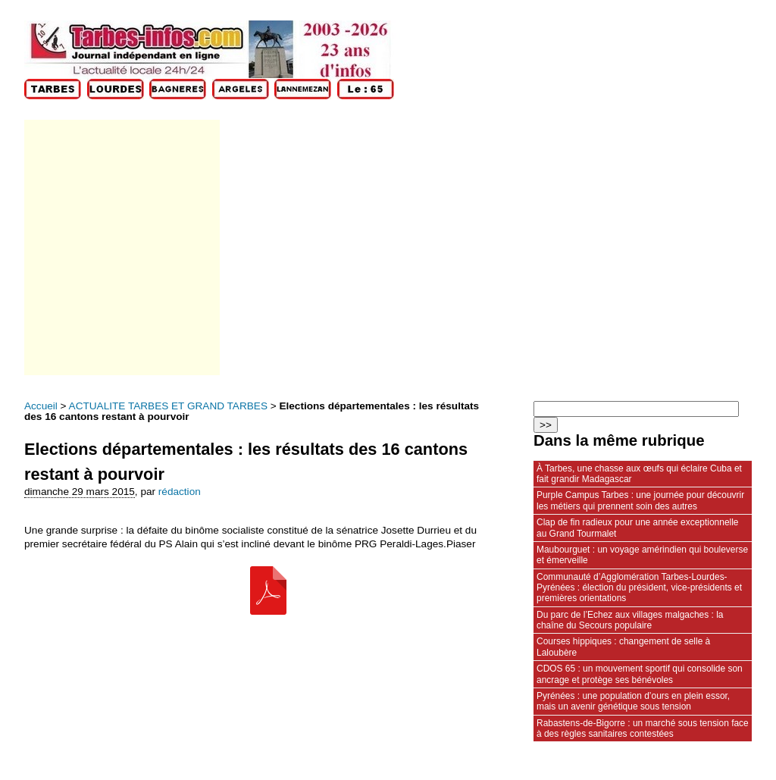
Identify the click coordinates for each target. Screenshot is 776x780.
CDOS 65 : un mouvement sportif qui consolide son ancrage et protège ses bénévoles (640, 673)
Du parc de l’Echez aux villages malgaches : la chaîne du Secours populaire (630, 620)
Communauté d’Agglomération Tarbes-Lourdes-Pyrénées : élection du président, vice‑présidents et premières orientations (639, 588)
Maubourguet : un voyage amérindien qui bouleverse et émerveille (642, 554)
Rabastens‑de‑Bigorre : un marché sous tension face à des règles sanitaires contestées (643, 728)
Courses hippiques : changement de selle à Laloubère (623, 646)
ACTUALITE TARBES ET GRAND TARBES (168, 406)
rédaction (179, 491)
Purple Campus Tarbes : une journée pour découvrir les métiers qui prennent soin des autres (640, 500)
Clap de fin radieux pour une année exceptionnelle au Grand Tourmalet (637, 527)
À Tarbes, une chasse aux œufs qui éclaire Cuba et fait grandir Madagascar (639, 473)
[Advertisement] (120, 247)
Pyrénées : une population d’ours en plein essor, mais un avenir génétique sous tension (633, 701)
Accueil (41, 406)
